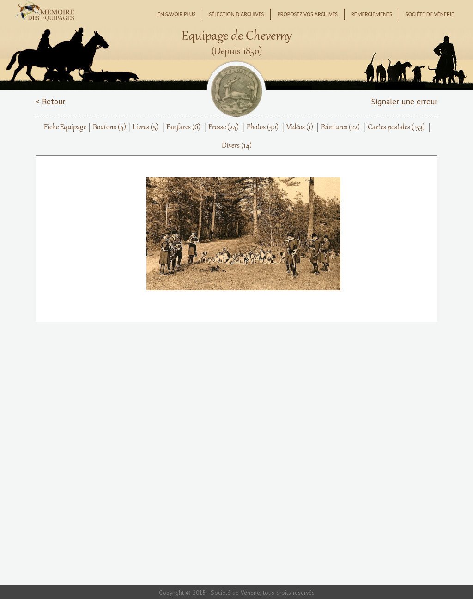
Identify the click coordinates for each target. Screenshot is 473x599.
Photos (263, 127)
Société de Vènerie (430, 14)
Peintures (340, 127)
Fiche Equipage (65, 127)
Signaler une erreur (404, 101)
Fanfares (183, 127)
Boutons (109, 127)
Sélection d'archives (236, 14)
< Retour (50, 101)
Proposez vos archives (307, 14)
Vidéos (299, 127)
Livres (145, 127)
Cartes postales (396, 127)
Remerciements (371, 14)
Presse (223, 127)
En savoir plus (177, 14)
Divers (237, 145)
